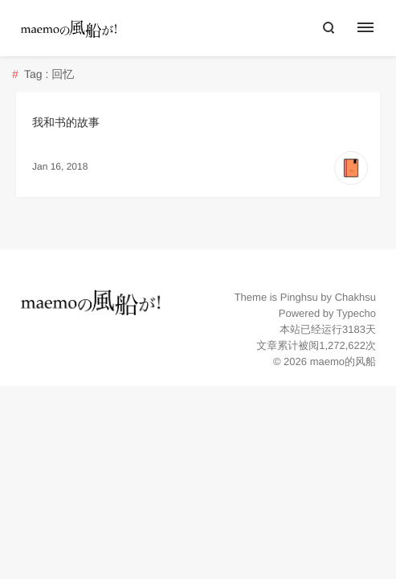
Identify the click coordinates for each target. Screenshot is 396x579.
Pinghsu (299, 297)
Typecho (356, 313)
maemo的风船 (343, 361)
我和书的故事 (66, 122)
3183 (353, 329)
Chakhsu (355, 297)
